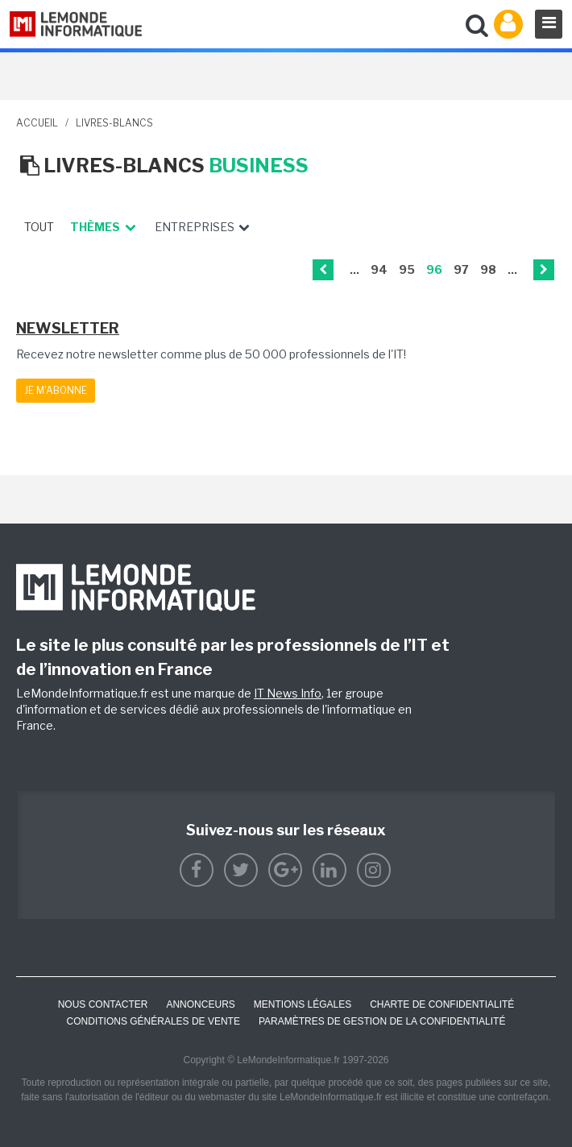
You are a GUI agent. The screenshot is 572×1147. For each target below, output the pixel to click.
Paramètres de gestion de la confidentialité (382, 1021)
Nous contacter (103, 1004)
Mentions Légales (302, 1004)
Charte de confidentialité (442, 1004)
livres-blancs (114, 123)
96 (434, 269)
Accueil (37, 123)
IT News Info (287, 693)
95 (407, 269)
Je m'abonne (55, 390)
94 (379, 269)
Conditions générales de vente (153, 1021)
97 (461, 269)
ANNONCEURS (200, 1004)
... (354, 269)
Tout (39, 227)
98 (488, 269)
